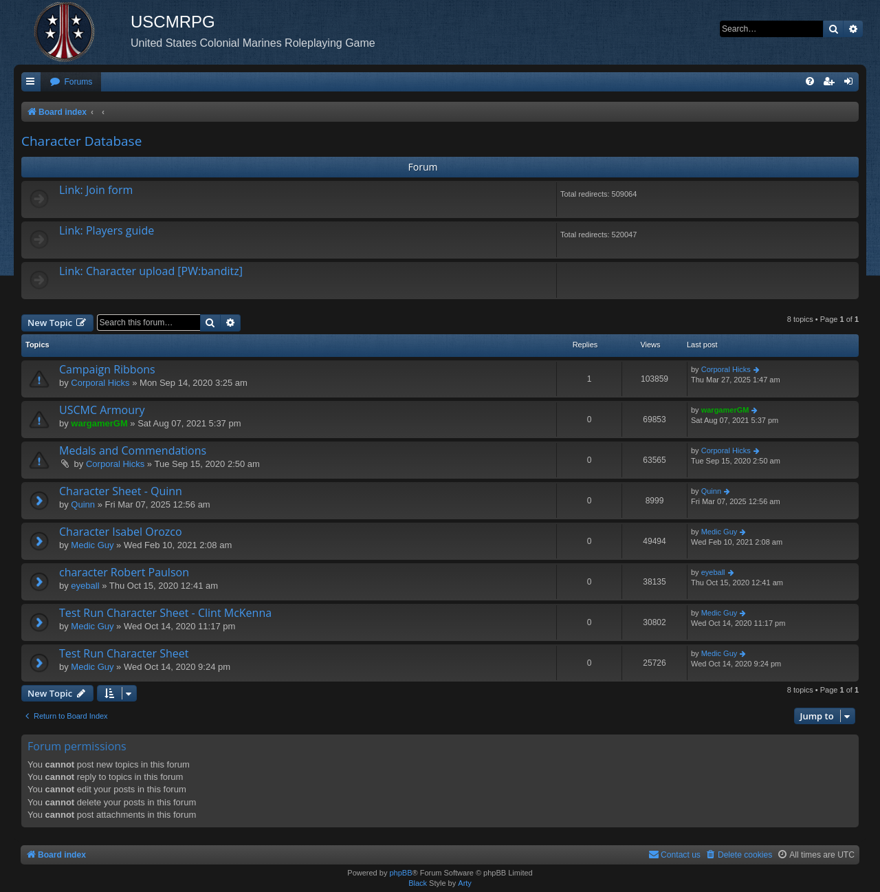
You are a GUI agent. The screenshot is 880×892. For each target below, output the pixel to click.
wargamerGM (99, 423)
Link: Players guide (106, 230)
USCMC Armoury (102, 409)
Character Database (81, 141)
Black (417, 883)
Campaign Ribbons (107, 369)
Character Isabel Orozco (120, 531)
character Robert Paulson (124, 572)
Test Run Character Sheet (123, 653)
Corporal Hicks (100, 383)
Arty (465, 883)
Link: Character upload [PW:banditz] (151, 271)
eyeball (85, 585)
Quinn (83, 504)
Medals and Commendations (132, 450)
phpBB (400, 873)
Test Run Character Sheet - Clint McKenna (165, 612)
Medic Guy (92, 545)
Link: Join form (96, 189)
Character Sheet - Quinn (120, 491)
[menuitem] (71, 82)
